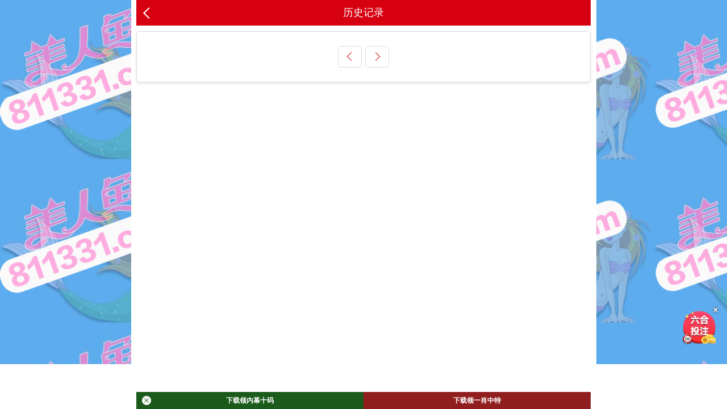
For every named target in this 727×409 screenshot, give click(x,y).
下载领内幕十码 (208, 400)
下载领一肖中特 (477, 400)
